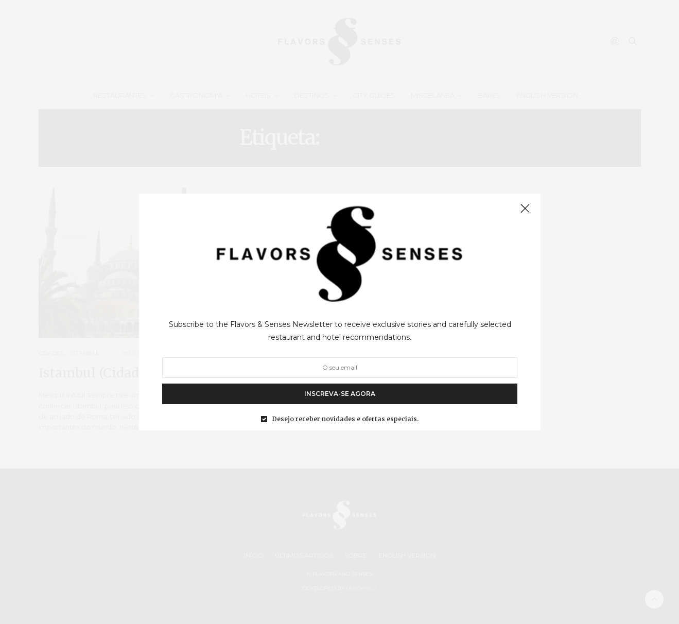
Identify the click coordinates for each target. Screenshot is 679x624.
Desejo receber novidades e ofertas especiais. (345, 419)
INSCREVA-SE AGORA (339, 393)
